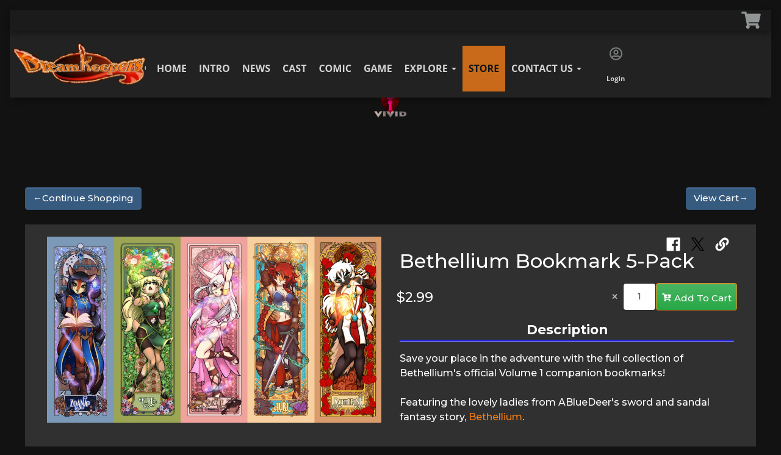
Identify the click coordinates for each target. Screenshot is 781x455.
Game (378, 68)
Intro (214, 68)
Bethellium (495, 417)
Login (615, 65)
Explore (430, 68)
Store (484, 68)
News (256, 68)
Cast (294, 68)
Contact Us (546, 68)
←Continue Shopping (83, 198)
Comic (335, 68)
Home (172, 68)
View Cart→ (721, 198)
